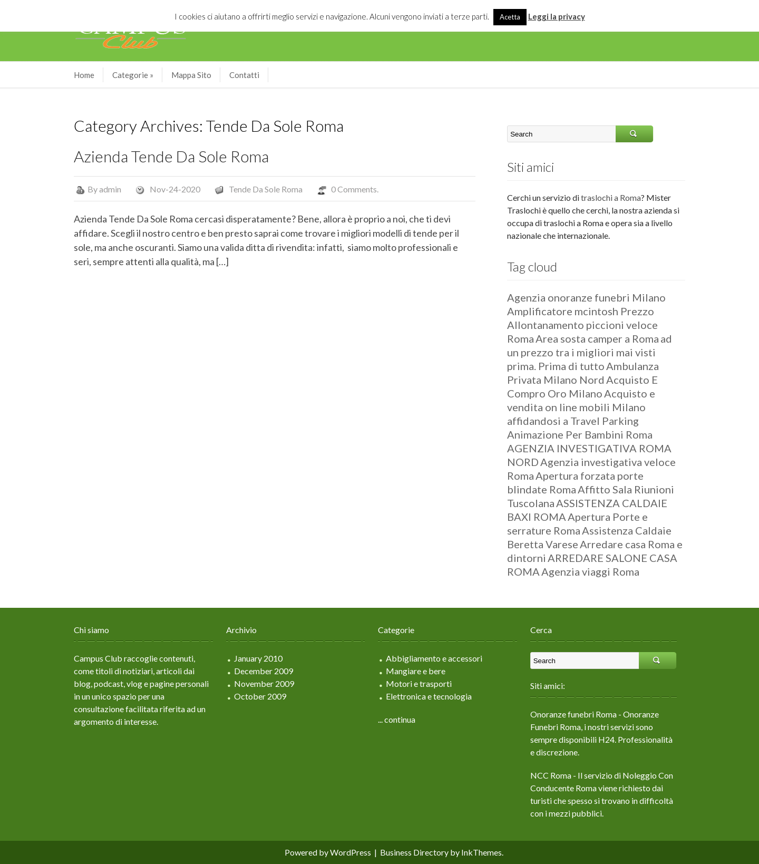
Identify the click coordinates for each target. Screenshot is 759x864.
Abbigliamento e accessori (434, 658)
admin (110, 189)
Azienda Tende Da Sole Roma (171, 156)
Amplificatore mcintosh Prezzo (580, 311)
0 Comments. (354, 189)
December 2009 (263, 671)
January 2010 (258, 658)
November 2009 (264, 683)
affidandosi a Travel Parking (573, 420)
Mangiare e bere (415, 671)
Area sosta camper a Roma (597, 338)
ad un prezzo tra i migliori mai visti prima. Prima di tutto (589, 352)
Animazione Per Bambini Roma (580, 434)
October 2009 (260, 696)
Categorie (132, 75)
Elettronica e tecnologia (429, 696)
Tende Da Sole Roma (266, 189)
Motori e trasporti (419, 683)
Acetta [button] (510, 17)
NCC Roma (550, 775)
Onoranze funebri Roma (573, 714)
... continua (396, 719)
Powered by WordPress (328, 852)
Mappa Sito (191, 75)
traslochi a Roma (611, 197)
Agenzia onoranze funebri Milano (586, 297)
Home (84, 75)
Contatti (244, 75)
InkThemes (481, 852)
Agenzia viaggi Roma (590, 571)
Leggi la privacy (556, 16)
